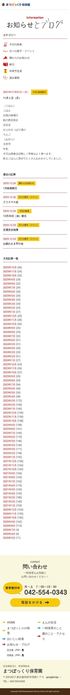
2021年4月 (9, 493)
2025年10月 (10, 275)
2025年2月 (9, 307)
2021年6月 (9, 485)
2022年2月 (9, 453)
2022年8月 (9, 428)
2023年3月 (9, 400)
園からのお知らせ (19, 57)
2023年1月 (9, 408)
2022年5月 (9, 441)
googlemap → (54, 677)
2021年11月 (10, 465)
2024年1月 (9, 360)
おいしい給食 (15, 638)
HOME (11, 622)
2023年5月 (9, 392)
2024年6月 (9, 340)
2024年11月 (10, 319)
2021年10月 (10, 469)
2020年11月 (10, 513)
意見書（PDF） (15, 650)
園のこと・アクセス (53, 636)
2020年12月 (10, 509)
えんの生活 (49, 622)
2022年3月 (9, 449)
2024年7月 (9, 336)
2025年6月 (9, 291)
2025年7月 (9, 287)
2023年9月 (9, 376)
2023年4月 (9, 396)
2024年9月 (9, 327)
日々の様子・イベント (22, 51)
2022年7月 (9, 432)
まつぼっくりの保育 (18, 630)
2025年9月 (9, 279)
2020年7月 (9, 529)
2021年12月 (10, 461)
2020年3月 (9, 537)
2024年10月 (10, 324)
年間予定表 (15, 71)
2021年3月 (9, 497)
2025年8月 (9, 283)
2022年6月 (9, 436)
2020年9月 (9, 521)
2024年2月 (9, 356)
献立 (11, 64)
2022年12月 (10, 412)
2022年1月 (9, 457)
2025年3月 (9, 303)
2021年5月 (9, 489)
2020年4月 (9, 533)
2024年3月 (9, 352)
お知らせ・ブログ (18, 644)
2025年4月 (9, 299)
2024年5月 (9, 344)
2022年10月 (10, 420)
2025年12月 (10, 267)
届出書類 (14, 77)
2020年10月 (10, 517)
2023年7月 (9, 384)
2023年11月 (10, 368)
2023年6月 (9, 388)
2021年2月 (9, 501)
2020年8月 (9, 525)
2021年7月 (9, 481)
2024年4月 (9, 348)
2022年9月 (9, 424)
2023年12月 (10, 364)
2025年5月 (9, 295)
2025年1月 (9, 311)
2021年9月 (9, 473)
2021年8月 (9, 477)
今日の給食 (15, 44)
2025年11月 (10, 271)
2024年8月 (9, 332)
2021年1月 (9, 505)
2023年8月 (9, 380)
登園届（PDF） (15, 655)
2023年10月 (10, 372)
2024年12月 (10, 315)
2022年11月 (10, 416)
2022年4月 (9, 445)
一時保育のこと (52, 628)
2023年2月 (9, 404)
